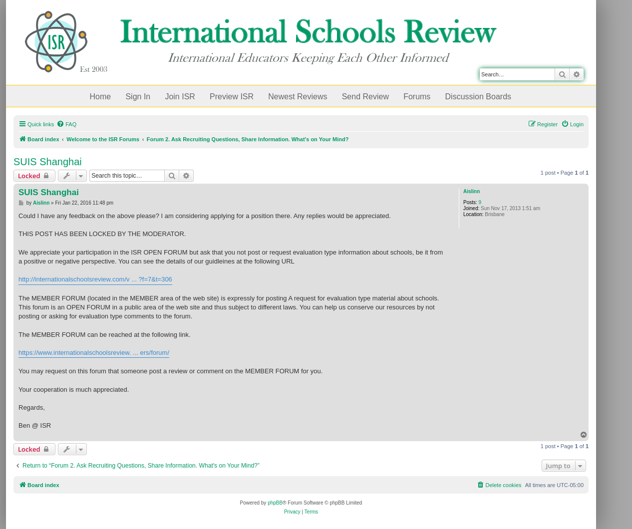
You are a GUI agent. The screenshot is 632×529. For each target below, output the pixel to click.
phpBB (275, 503)
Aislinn (471, 191)
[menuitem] (66, 124)
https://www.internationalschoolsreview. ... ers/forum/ (93, 352)
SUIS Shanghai (47, 161)
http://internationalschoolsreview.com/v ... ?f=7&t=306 (95, 279)
